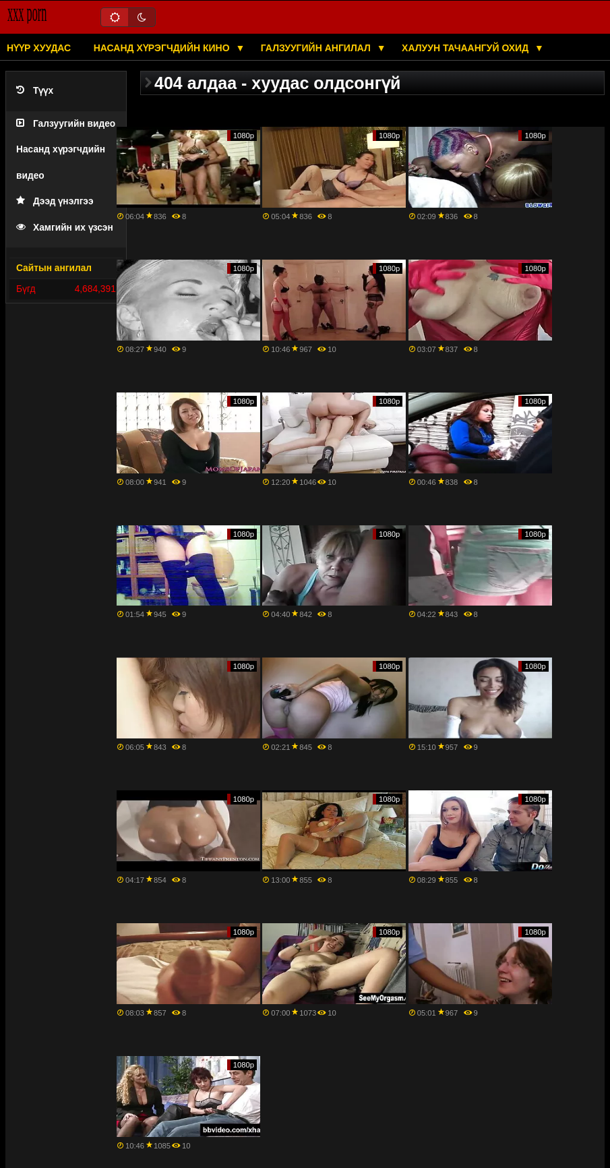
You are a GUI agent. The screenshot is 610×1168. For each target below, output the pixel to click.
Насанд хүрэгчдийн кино (163, 47)
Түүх (34, 91)
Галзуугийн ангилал (317, 47)
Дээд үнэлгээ (55, 201)
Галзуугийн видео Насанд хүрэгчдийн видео (65, 150)
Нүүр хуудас (39, 47)
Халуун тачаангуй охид (466, 47)
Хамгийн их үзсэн (64, 228)
